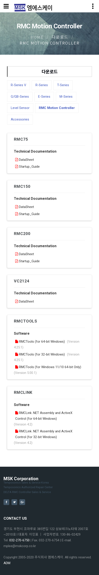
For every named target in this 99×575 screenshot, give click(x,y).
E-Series (44, 97)
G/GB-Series (20, 97)
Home (37, 37)
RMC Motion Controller (57, 108)
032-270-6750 (19, 540)
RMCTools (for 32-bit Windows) (40, 354)
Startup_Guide (27, 167)
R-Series (41, 85)
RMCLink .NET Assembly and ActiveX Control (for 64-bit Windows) (43, 416)
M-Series (66, 97)
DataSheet (24, 160)
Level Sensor (20, 108)
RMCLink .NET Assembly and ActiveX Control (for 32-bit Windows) (43, 434)
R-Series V (18, 85)
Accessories (20, 119)
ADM (7, 563)
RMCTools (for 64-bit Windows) (40, 342)
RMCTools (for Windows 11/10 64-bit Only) (48, 367)
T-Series (63, 85)
